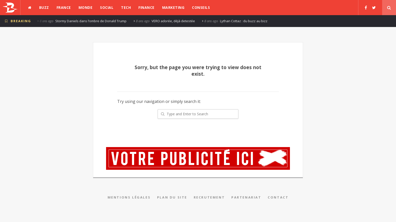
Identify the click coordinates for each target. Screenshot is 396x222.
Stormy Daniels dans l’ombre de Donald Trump (91, 21)
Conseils (201, 7)
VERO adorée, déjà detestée (173, 21)
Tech (126, 7)
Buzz (44, 7)
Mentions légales (129, 197)
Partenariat (246, 197)
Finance (146, 7)
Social (106, 7)
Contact (278, 197)
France (64, 7)
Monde (86, 7)
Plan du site (172, 197)
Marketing (173, 7)
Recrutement (209, 197)
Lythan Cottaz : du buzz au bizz (243, 21)
